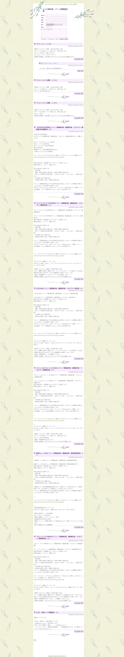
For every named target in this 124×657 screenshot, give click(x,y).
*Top (46, 4)
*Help (60, 4)
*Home (50, 4)
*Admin (70, 4)
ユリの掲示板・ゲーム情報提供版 (55, 10)
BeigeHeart (63, 656)
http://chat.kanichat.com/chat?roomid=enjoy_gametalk (49, 157)
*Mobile (65, 4)
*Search (55, 4)
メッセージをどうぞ (54, 33)
